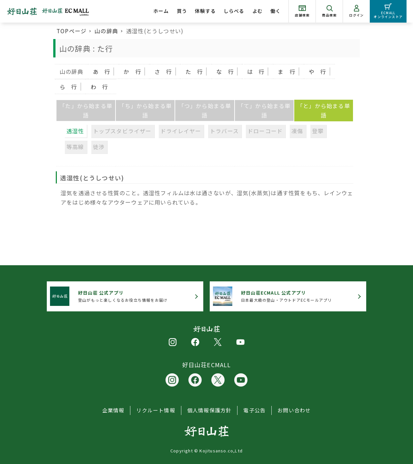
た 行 (194, 71)
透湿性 (75, 131)
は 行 (256, 71)
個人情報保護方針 (209, 410)
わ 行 (99, 87)
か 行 (132, 71)
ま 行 (287, 71)
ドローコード (265, 131)
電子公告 (254, 410)
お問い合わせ (294, 410)
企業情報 (113, 410)
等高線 (75, 147)
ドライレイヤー (180, 131)
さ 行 (163, 71)
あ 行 (102, 71)
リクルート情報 (155, 410)
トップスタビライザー (122, 131)
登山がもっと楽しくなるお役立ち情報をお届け (122, 296)
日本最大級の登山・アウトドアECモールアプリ (286, 296)
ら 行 (68, 87)
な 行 (225, 71)
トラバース (224, 131)
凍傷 (297, 131)
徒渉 (99, 147)
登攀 (318, 131)
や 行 (318, 71)
